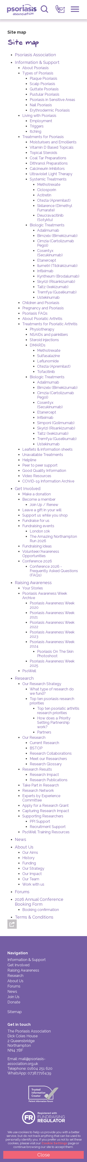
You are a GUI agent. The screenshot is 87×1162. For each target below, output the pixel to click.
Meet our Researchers (48, 759)
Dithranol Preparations (49, 163)
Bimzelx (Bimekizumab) (57, 236)
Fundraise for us (35, 520)
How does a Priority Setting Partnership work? (54, 722)
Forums (22, 891)
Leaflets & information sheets (47, 449)
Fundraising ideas (37, 546)
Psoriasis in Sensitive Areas (52, 100)
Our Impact (32, 874)
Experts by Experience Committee (41, 798)
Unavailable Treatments (42, 454)
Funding (29, 863)
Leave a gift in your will (41, 510)
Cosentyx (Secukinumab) (50, 252)
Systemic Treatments (48, 179)
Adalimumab (48, 230)
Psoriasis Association (22, 10)
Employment (41, 121)
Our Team (30, 879)
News (20, 839)
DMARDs (37, 345)
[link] (60, 9)
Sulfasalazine (48, 356)
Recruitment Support (48, 827)
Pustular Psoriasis (44, 94)
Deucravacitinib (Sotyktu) (50, 217)
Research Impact (44, 774)
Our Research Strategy (41, 684)
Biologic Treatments (47, 225)
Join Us (13, 997)
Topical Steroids (43, 153)
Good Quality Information (44, 470)
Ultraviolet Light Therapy (51, 174)
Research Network (38, 790)
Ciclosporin (46, 190)
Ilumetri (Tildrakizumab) (57, 265)
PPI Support (40, 821)
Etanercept (46, 260)
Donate (13, 1002)
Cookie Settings (54, 1143)
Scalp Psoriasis (42, 84)
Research (24, 678)
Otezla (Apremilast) (54, 200)
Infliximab (45, 271)
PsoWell (29, 671)
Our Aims (30, 852)
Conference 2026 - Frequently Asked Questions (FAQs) (54, 570)
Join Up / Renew (44, 505)
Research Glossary (46, 764)
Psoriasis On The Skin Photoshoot (55, 653)
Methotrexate (48, 184)
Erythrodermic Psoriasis (50, 110)
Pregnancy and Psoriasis (43, 308)
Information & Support (37, 62)
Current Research (44, 743)
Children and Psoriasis (40, 303)
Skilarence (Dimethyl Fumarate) (54, 208)
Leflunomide (48, 361)
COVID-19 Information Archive (48, 481)
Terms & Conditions (34, 917)
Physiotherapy (42, 329)
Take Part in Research (40, 785)
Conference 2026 (37, 561)
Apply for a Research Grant (45, 805)
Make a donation (36, 494)
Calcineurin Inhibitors (47, 168)
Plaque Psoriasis (43, 78)
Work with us (33, 884)
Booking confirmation (40, 910)
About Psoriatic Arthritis (42, 318)
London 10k (40, 531)
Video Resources (36, 476)
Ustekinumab (48, 297)
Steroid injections (44, 340)
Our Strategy (33, 868)
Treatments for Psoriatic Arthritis (49, 324)
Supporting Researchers (42, 816)
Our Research (33, 737)
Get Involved (27, 488)
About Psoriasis (35, 68)
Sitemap (14, 1012)
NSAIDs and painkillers (49, 334)
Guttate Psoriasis (44, 89)
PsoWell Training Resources (46, 832)
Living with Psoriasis (39, 115)
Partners (44, 732)
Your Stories (32, 588)
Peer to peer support (40, 465)
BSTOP (36, 748)
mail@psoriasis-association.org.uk (26, 1061)
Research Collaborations (51, 753)
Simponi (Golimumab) (55, 423)
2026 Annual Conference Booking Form (39, 902)
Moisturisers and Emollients (53, 142)
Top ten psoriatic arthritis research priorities (58, 710)
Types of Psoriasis (37, 73)
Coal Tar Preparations (48, 158)
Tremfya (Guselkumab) (57, 292)
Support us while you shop (45, 515)
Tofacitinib (46, 372)
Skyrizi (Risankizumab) (56, 281)
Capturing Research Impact (45, 811)
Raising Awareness (33, 582)
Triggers (37, 126)
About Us (24, 847)
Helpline (29, 460)
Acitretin (44, 195)
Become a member (38, 499)
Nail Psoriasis (41, 105)
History (28, 858)
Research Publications (49, 780)
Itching (35, 131)
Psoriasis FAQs (35, 313)
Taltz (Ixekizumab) (52, 287)
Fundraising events (38, 526)
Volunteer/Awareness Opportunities (40, 553)
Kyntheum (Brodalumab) (58, 276)
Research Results (37, 769)
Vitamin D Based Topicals (52, 147)
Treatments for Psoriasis (43, 137)
